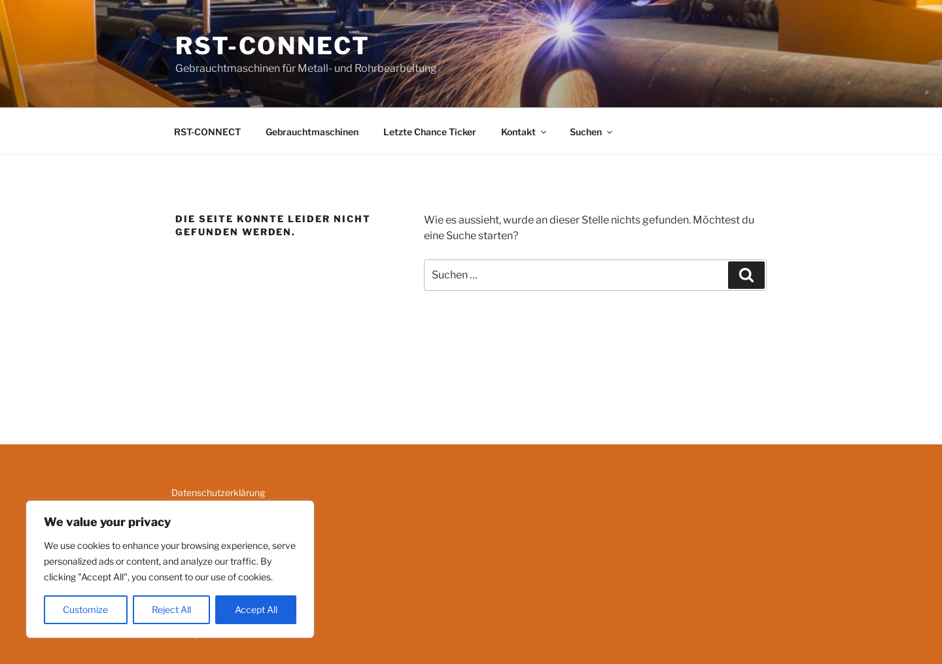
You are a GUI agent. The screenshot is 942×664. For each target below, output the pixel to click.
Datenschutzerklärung (218, 492)
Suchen (592, 131)
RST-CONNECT (272, 45)
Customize (85, 609)
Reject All (171, 609)
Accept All (256, 609)
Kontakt (524, 131)
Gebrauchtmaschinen (312, 131)
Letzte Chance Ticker (429, 131)
